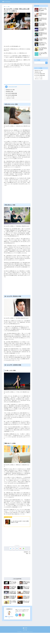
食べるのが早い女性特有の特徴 (11, 95)
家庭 (26, 630)
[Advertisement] (17, 37)
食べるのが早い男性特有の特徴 (11, 93)
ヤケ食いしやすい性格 (10, 96)
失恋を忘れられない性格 (10, 89)
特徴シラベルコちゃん (8, 1)
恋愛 (29, 552)
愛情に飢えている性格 (10, 98)
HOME (25, 628)
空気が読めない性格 (9, 91)
